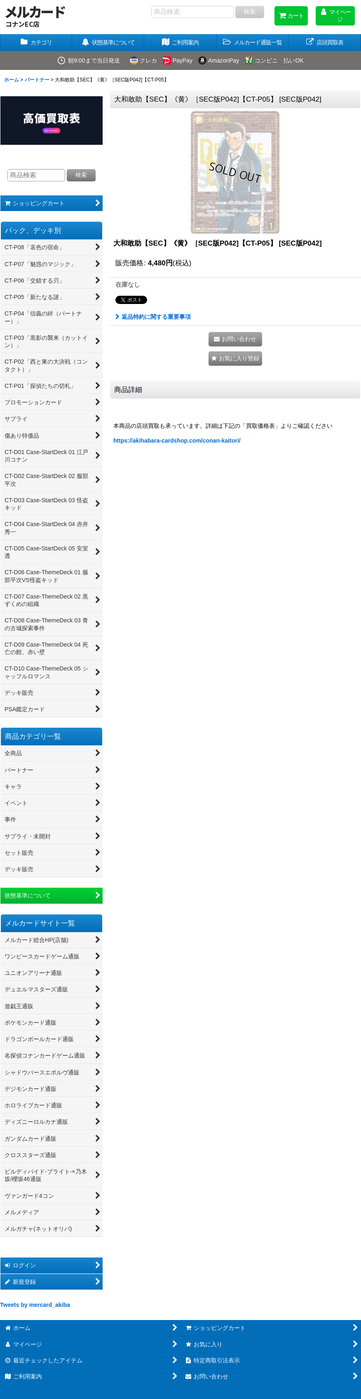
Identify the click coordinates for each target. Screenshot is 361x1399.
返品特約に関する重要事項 (153, 316)
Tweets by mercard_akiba (35, 1305)
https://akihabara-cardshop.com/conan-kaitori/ (177, 440)
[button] (253, 42)
